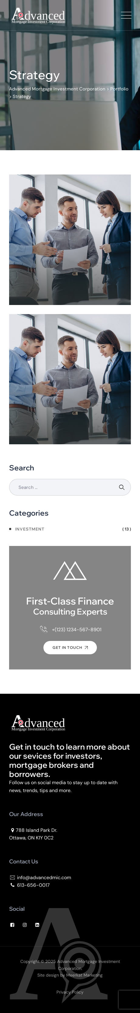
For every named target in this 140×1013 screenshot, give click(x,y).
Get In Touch (70, 647)
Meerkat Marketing (84, 975)
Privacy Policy (70, 992)
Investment (29, 529)
